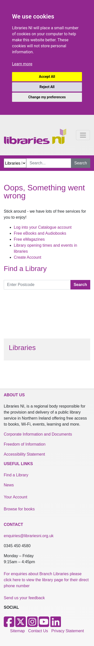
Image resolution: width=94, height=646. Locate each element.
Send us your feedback (24, 598)
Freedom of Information (24, 444)
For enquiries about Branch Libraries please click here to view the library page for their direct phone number (46, 580)
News (9, 485)
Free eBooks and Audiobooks (40, 233)
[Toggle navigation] (83, 135)
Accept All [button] (47, 77)
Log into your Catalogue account (42, 227)
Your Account (15, 497)
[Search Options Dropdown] (15, 163)
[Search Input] (48, 163)
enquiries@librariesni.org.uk (29, 536)
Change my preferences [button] (47, 97)
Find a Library (16, 475)
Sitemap (17, 631)
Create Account (27, 257)
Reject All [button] (46, 87)
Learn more (22, 64)
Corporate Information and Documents (38, 434)
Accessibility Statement (24, 454)
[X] (20, 625)
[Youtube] (44, 625)
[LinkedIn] (55, 625)
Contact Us (38, 631)
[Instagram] (32, 625)
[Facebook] (9, 625)
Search (80, 163)
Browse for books (19, 509)
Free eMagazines (29, 239)
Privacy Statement (67, 631)
